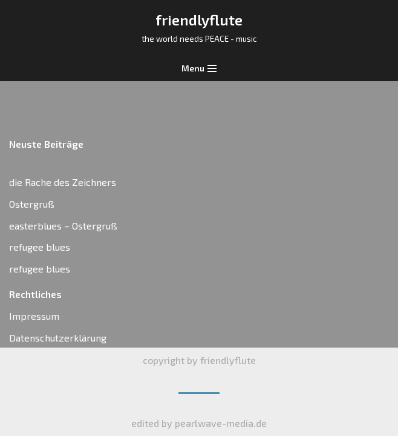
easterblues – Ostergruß (63, 225)
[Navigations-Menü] (199, 68)
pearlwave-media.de (221, 423)
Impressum (34, 316)
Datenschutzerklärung (57, 337)
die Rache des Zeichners (62, 182)
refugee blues (39, 247)
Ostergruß (31, 204)
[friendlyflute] (199, 27)
